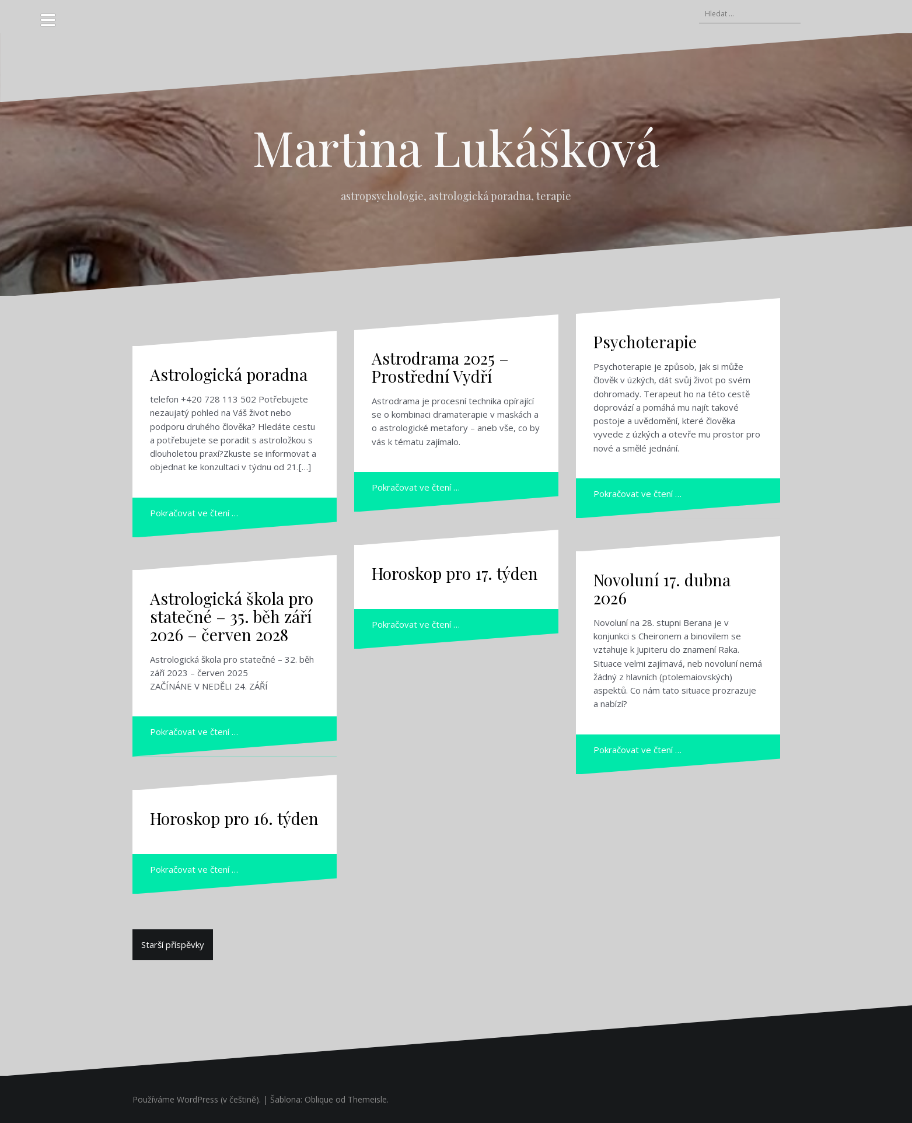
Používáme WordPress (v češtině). (196, 1099)
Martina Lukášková (456, 147)
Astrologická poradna (229, 374)
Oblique (319, 1099)
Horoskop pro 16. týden (234, 818)
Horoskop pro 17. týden (455, 573)
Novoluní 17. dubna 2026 (662, 588)
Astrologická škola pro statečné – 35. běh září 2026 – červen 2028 (231, 616)
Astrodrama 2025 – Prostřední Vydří (440, 367)
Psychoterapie (645, 341)
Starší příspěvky (172, 944)
